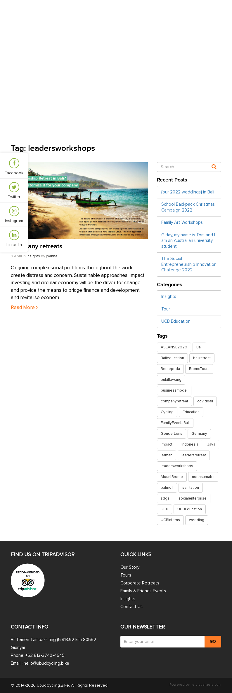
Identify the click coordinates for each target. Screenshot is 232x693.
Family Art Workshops (182, 222)
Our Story (174, 18)
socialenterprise (193, 498)
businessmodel (174, 390)
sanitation (190, 488)
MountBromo (172, 477)
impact (166, 444)
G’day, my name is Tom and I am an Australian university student (188, 241)
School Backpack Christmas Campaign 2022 (188, 207)
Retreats (115, 18)
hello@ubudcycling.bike (46, 663)
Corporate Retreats (139, 583)
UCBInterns (170, 520)
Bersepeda (170, 369)
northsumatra (203, 477)
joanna (51, 256)
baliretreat (202, 358)
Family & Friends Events (143, 591)
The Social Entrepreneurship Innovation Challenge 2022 (189, 264)
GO (213, 642)
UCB (164, 509)
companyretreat (174, 401)
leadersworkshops (177, 466)
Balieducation (172, 358)
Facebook (14, 166)
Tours (87, 18)
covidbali (205, 401)
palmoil (167, 488)
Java (211, 444)
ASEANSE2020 (174, 347)
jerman (166, 455)
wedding (196, 520)
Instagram (14, 214)
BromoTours (199, 369)
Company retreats (36, 246)
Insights (145, 18)
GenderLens (171, 434)
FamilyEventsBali (175, 423)
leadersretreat (193, 455)
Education (191, 412)
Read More (24, 307)
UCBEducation (189, 509)
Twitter (14, 190)
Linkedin (14, 238)
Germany (199, 434)
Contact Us (208, 18)
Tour (165, 309)
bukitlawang (171, 380)
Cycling (167, 412)
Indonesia (189, 444)
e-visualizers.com (206, 685)
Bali (199, 347)
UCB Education (176, 321)
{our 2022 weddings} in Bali (187, 192)
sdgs (165, 498)
